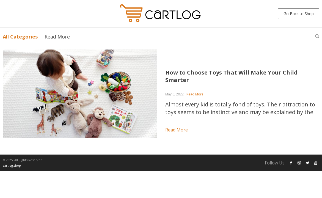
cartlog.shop (12, 165)
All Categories (20, 36)
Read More (57, 36)
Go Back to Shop (299, 13)
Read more (176, 130)
